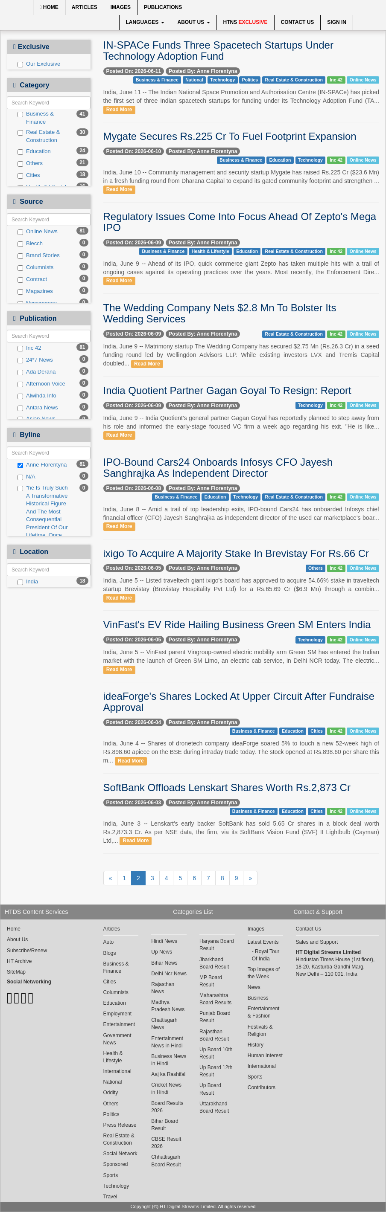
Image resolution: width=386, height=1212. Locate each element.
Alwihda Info (37, 395)
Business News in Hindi (168, 1060)
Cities (29, 175)
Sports (110, 1175)
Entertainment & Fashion (264, 1012)
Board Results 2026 (167, 1106)
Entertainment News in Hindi (167, 1042)
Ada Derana (37, 371)
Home (49, 7)
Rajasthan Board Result (214, 1035)
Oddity (110, 1093)
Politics (250, 79)
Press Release (120, 1125)
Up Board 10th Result (215, 1053)
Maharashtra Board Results (215, 999)
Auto (108, 942)
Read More (119, 110)
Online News (38, 231)
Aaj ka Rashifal (168, 1074)
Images (121, 7)
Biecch (30, 243)
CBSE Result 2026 (166, 1142)
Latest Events (263, 942)
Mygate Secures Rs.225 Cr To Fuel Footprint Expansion (230, 136)
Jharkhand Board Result (214, 963)
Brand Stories (39, 255)
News (254, 987)
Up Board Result (210, 1089)
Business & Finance (36, 117)
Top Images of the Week (264, 973)
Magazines (35, 291)
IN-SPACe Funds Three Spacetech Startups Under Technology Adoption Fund (218, 50)
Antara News (38, 407)
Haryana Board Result (216, 944)
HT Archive (19, 961)
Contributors (261, 1087)
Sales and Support (317, 942)
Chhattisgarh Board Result (166, 1160)
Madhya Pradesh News (167, 1005)
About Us (194, 22)
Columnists (35, 267)
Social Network (120, 1154)
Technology (222, 79)
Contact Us (297, 22)
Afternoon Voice (41, 383)
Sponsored (115, 1164)
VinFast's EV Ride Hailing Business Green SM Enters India (237, 624)
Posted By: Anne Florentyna (203, 71)
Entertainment (119, 1024)
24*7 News (35, 360)
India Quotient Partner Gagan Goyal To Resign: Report (227, 390)
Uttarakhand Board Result (214, 1107)
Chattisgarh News (164, 1023)
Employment (117, 1014)
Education (34, 151)
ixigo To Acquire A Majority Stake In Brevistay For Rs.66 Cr (236, 553)
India (28, 581)
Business (258, 998)
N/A (26, 476)
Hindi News (164, 941)
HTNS (245, 22)
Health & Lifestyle (210, 251)
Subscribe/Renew (27, 951)
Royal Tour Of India (265, 955)
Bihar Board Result (164, 1124)
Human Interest (265, 1055)
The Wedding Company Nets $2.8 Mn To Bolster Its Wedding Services (219, 313)
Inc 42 (29, 348)
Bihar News (164, 963)
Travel (110, 1197)
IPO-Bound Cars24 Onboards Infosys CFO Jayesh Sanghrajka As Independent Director (218, 467)
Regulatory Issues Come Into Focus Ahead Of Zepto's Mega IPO (240, 222)
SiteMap (16, 972)
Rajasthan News (162, 988)
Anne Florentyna (42, 464)
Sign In (336, 22)
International (117, 1071)
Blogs (109, 953)
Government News (117, 1039)
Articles (84, 7)
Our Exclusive (39, 64)
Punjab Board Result (215, 1017)
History (255, 1045)
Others (30, 163)
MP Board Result (210, 981)
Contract (32, 279)
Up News (161, 952)
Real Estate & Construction (39, 136)
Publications (163, 7)
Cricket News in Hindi (166, 1088)
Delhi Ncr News (169, 974)
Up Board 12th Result (215, 1071)
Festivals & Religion (260, 1030)
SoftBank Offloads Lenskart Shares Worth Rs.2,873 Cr (227, 787)
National (194, 79)
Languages (145, 22)
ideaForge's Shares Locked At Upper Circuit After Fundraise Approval (239, 701)
